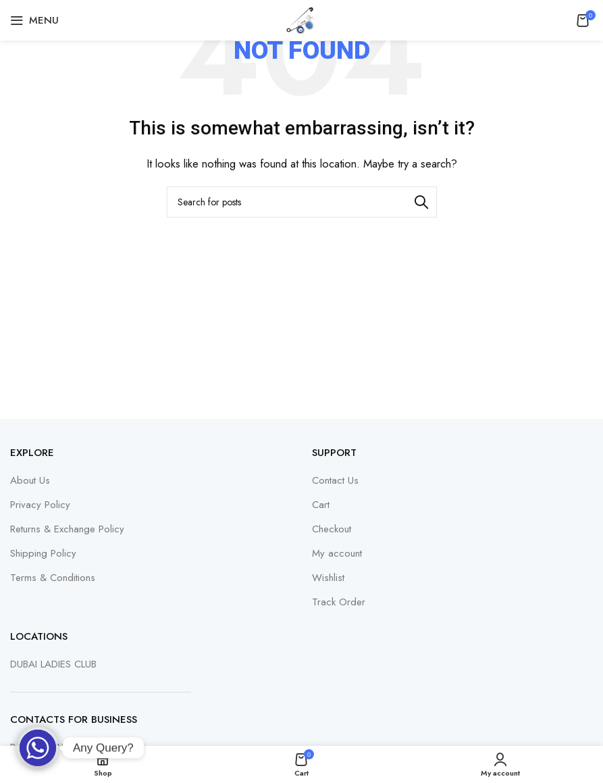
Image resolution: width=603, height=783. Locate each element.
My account (337, 554)
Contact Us (335, 481)
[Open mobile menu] (34, 20)
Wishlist (328, 578)
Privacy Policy (40, 505)
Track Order (338, 602)
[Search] (302, 202)
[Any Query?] (38, 748)
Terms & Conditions (52, 578)
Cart (321, 505)
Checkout (331, 529)
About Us (30, 481)
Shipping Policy (43, 554)
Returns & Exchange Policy (67, 529)
